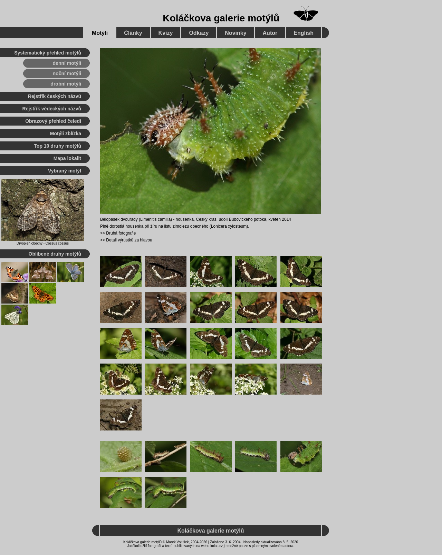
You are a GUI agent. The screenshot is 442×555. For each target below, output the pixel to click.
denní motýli (67, 63)
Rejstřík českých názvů (54, 96)
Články (133, 33)
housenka (185, 219)
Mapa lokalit (67, 158)
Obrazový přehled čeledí (53, 121)
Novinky (235, 33)
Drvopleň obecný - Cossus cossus (43, 243)
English (304, 33)
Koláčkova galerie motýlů (221, 18)
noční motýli (67, 73)
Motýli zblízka (65, 133)
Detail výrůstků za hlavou (129, 240)
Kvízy (165, 33)
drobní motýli (65, 84)
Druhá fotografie (121, 233)
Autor (270, 33)
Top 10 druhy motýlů (57, 146)
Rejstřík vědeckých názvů (51, 108)
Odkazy (199, 33)
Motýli (100, 33)
